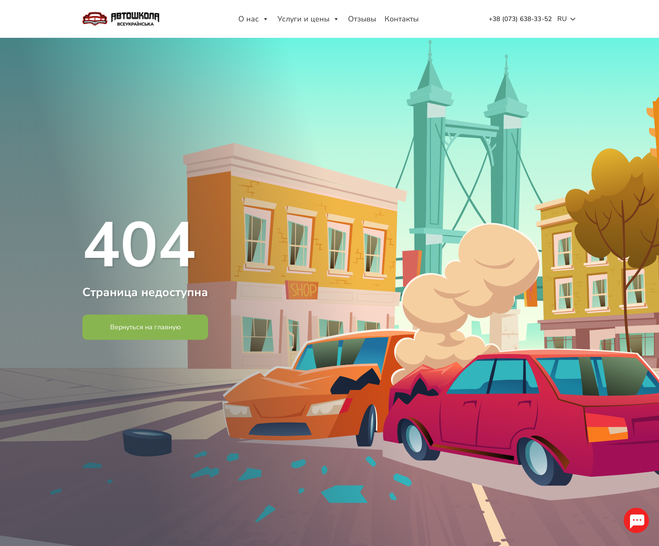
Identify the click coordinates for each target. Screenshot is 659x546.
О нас (253, 19)
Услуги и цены (308, 19)
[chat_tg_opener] (635, 519)
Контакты (402, 19)
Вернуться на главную (145, 327)
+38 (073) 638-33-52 (520, 19)
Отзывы (362, 19)
